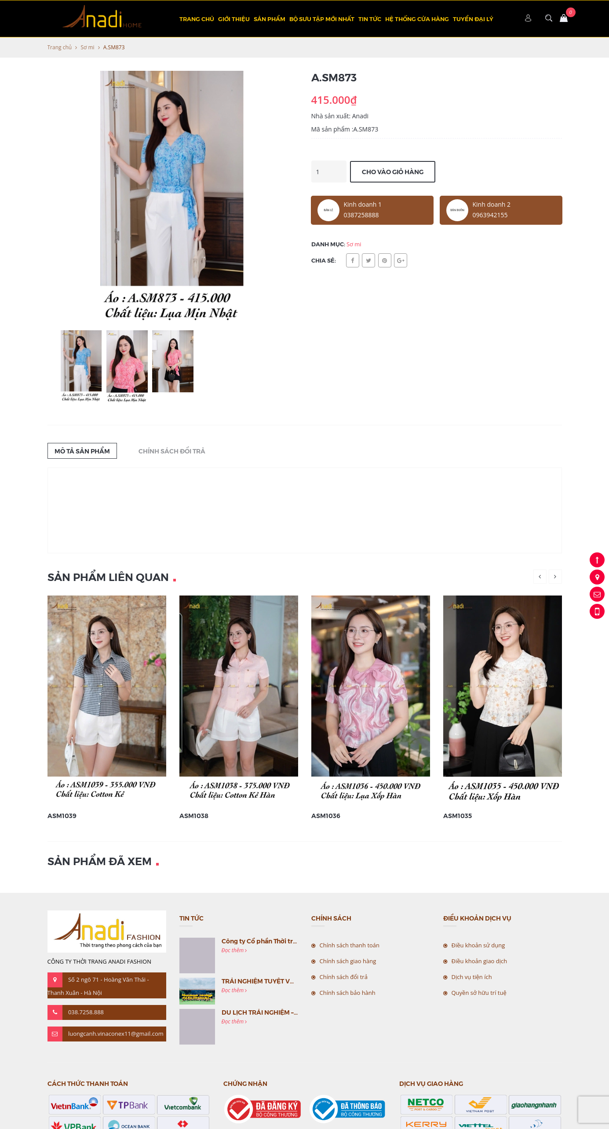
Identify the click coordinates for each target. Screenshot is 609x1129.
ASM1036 (325, 815)
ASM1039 (62, 815)
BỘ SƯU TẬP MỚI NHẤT (321, 19)
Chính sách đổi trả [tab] (172, 450)
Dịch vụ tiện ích (472, 977)
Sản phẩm (269, 19)
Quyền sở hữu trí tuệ (479, 993)
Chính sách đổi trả (344, 977)
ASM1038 (193, 815)
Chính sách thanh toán (350, 945)
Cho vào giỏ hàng (392, 171)
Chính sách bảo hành (348, 993)
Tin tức (369, 19)
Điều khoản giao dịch (479, 961)
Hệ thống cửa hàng (417, 19)
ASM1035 (457, 815)
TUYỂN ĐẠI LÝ (473, 19)
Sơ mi (87, 47)
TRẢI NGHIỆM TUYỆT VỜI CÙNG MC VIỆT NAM (290, 980)
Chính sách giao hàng (348, 961)
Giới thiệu (234, 19)
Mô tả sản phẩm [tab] (82, 450)
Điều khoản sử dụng (478, 945)
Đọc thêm (234, 950)
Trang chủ (196, 19)
